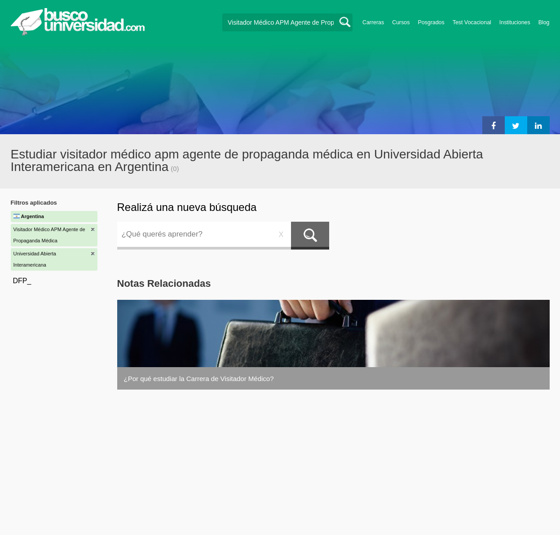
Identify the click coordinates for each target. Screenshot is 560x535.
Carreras (373, 22)
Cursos (401, 22)
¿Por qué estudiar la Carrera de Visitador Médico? (199, 378)
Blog (544, 22)
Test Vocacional (472, 22)
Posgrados (431, 22)
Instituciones (514, 22)
